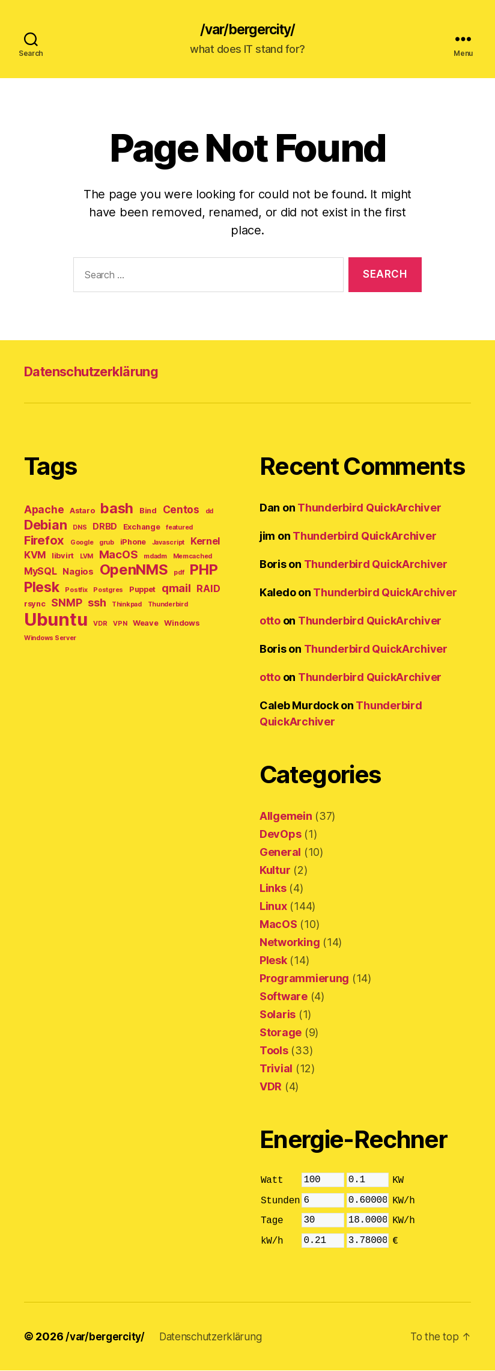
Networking (290, 943)
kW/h (272, 1241)
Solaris (278, 1015)
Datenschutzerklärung (99, 372)
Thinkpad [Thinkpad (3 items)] (127, 605)
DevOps (280, 835)
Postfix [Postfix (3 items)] (76, 591)
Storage (281, 1033)
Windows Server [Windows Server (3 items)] (50, 639)
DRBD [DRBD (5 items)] (105, 527)
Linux (273, 907)
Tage (272, 1222)
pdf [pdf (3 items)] (179, 574)
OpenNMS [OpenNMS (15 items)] (134, 570)
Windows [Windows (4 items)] (181, 624)
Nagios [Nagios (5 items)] (77, 572)
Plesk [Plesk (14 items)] (41, 588)
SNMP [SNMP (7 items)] (66, 603)
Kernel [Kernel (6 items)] (205, 542)
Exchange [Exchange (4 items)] (141, 528)
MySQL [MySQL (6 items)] (40, 572)
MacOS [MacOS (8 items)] (118, 555)
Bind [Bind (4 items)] (148, 511)
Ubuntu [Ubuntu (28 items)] (55, 620)
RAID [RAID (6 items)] (208, 590)
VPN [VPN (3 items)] (120, 625)
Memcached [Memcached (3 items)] (193, 557)
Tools (274, 1051)
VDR (271, 1087)
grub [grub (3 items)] (106, 544)
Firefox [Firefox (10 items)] (44, 541)
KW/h (403, 1201)
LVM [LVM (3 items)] (86, 557)
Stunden (280, 1201)
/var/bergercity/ (247, 30)
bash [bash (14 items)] (116, 509)
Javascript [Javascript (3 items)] (168, 544)
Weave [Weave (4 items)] (146, 624)
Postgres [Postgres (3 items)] (108, 591)
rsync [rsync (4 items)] (35, 604)
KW (398, 1181)
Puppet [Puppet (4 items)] (142, 590)
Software (284, 997)
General (280, 853)
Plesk (273, 961)
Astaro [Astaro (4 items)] (82, 511)
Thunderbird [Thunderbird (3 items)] (168, 605)
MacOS (278, 925)
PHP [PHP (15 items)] (203, 570)
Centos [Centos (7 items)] (181, 510)
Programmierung (304, 979)
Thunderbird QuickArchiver (369, 508)
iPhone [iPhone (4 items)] (133, 543)
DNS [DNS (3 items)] (80, 529)
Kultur (275, 871)
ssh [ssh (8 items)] (97, 603)
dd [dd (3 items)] (209, 512)
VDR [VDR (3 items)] (100, 625)
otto (270, 621)
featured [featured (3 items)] (179, 529)
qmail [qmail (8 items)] (176, 589)
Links (273, 889)
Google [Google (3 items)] (81, 544)
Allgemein (286, 817)
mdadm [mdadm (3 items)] (155, 557)
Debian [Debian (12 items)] (45, 526)
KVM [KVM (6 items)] (35, 556)
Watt (272, 1181)
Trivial (276, 1069)
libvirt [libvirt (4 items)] (63, 556)
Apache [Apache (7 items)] (44, 510)
